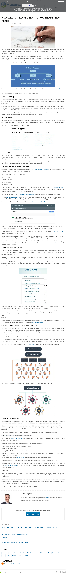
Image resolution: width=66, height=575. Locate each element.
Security (20, 555)
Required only (39, 5)
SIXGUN (48, 497)
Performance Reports (57, 552)
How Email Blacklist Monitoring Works (15, 535)
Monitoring (4, 552)
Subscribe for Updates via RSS (12, 563)
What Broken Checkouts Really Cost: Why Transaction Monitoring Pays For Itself (29, 527)
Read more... (4, 530)
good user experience (38, 322)
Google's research (59, 187)
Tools (20, 552)
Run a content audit (11, 465)
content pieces (20, 457)
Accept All (27, 5)
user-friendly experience (42, 169)
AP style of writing (59, 231)
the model (32, 344)
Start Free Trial (33, 514)
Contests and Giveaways (40, 552)
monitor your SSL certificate (55, 242)
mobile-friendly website (13, 197)
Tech (49, 552)
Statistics (14, 555)
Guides (29, 23)
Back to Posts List (7, 13)
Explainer (27, 555)
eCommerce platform (17, 438)
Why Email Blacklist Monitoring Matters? (15, 542)
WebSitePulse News (27, 552)
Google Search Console (38, 202)
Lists (26, 23)
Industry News (13, 552)
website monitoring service (26, 194)
